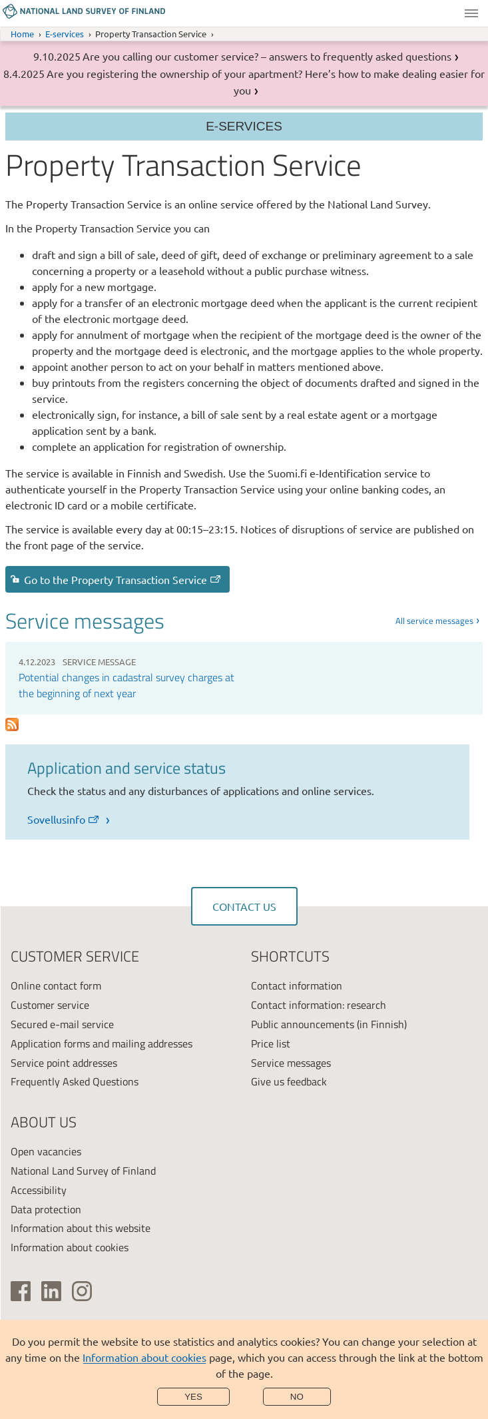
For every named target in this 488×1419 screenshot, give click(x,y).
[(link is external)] (21, 1291)
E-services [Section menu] (244, 126)
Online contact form (56, 985)
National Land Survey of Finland (83, 1171)
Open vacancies (46, 1151)
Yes (193, 1397)
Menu (471, 13)
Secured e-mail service (62, 1024)
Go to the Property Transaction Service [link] (123, 579)
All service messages (434, 620)
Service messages (291, 1063)
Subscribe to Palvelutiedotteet (11, 724)
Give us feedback (289, 1081)
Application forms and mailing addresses (101, 1043)
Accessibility (39, 1190)
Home (22, 33)
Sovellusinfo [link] (64, 819)
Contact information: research (318, 1005)
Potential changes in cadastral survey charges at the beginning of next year (126, 685)
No (297, 1397)
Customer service (50, 1005)
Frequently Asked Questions (74, 1081)
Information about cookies (144, 1357)
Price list (270, 1043)
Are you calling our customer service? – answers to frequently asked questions (267, 56)
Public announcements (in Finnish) (329, 1024)
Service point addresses (64, 1063)
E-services (64, 33)
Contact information (296, 985)
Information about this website (80, 1228)
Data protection (46, 1209)
